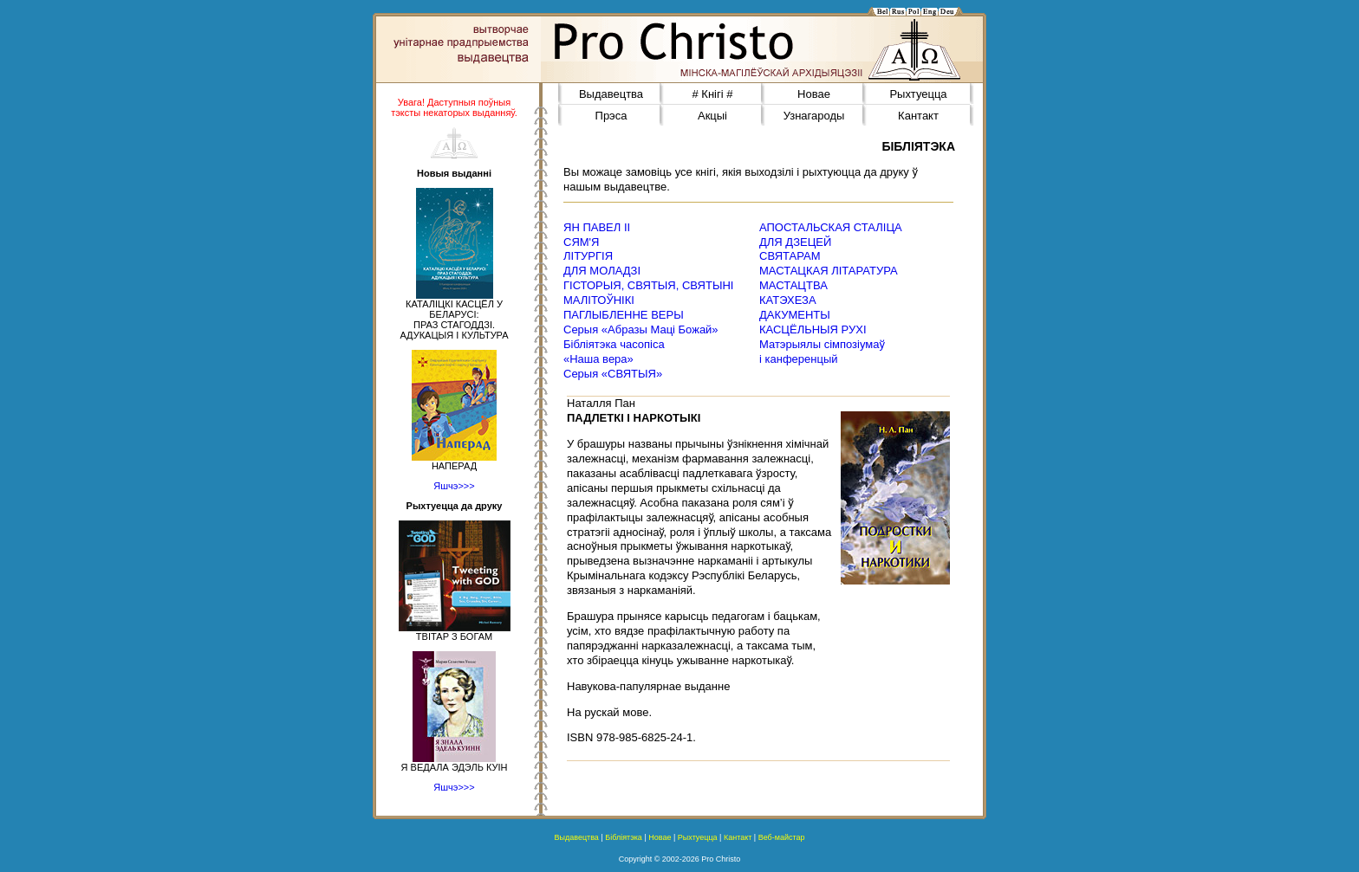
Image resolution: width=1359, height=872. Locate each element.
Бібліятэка (623, 837)
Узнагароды (814, 115)
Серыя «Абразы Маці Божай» (641, 329)
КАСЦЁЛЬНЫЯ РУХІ (813, 329)
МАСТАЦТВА (793, 285)
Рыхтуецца (917, 93)
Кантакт (918, 115)
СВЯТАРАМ (790, 255)
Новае (813, 93)
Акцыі (712, 115)
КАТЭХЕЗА (787, 300)
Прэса (611, 115)
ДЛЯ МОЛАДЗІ (601, 270)
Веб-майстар (781, 837)
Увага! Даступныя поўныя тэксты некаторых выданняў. (454, 107)
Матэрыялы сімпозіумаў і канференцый (822, 351)
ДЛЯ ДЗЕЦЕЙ (795, 242)
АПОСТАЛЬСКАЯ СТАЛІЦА (830, 227)
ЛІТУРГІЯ (588, 255)
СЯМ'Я (581, 242)
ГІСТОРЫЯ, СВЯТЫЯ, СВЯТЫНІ (648, 285)
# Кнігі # (713, 93)
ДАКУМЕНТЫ (794, 314)
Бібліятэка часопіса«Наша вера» (614, 351)
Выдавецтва (611, 93)
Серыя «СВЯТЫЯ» (612, 373)
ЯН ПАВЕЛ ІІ (596, 227)
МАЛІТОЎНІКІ (598, 300)
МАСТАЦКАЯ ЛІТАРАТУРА (828, 270)
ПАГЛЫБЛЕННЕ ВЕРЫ (623, 314)
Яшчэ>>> (453, 486)
